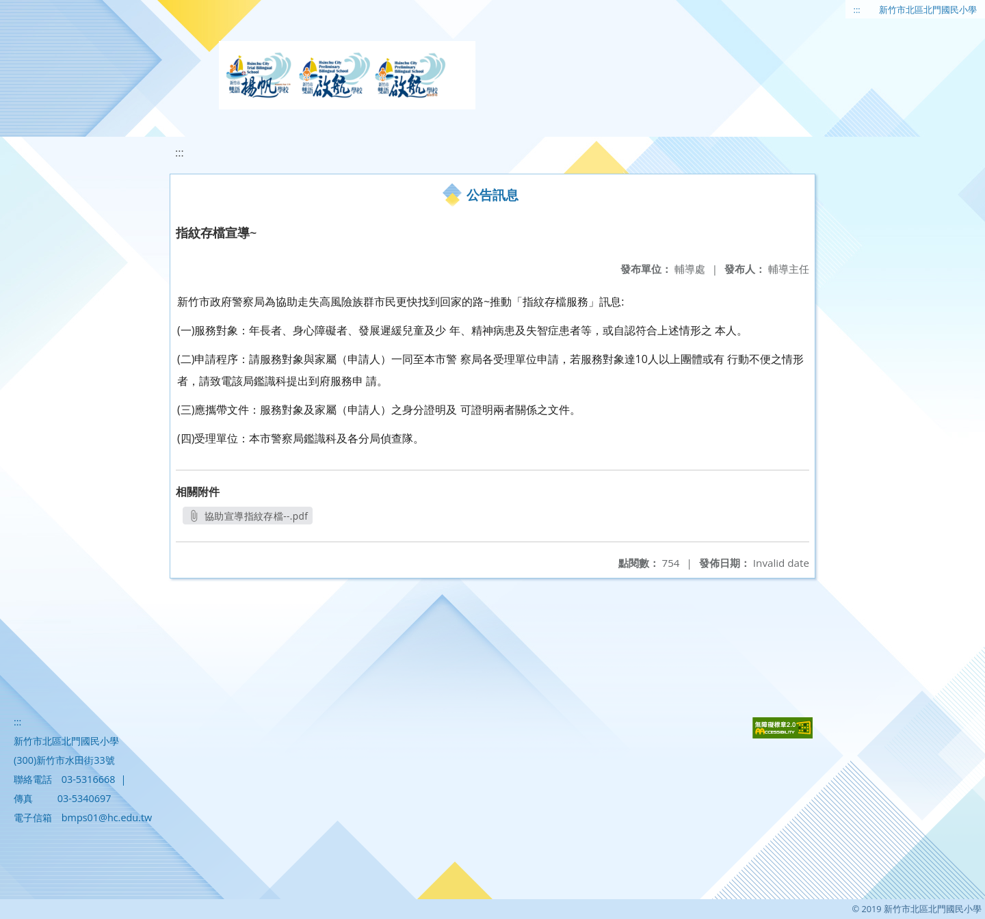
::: (857, 9)
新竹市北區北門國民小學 (928, 9)
